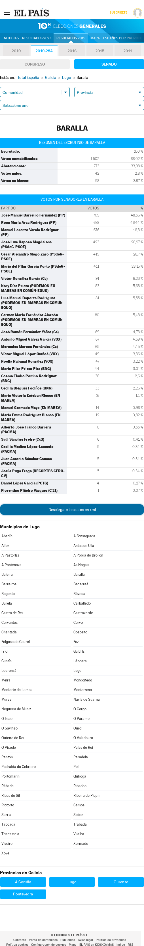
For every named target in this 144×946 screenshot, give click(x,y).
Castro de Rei (12, 613)
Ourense (121, 882)
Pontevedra (23, 894)
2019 (16, 51)
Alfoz (5, 546)
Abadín (6, 536)
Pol (76, 767)
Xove (5, 853)
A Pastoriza (10, 555)
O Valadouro (83, 738)
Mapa (95, 38)
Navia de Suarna (86, 699)
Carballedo (82, 603)
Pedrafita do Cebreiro (18, 767)
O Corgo (79, 709)
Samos (78, 805)
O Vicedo (8, 747)
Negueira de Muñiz (16, 709)
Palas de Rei (83, 747)
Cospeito (80, 632)
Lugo (77, 670)
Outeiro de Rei (12, 738)
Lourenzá (8, 670)
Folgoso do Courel (15, 642)
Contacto (19, 940)
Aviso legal (85, 940)
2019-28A (44, 51)
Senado (109, 64)
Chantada (9, 632)
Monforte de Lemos (16, 690)
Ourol (77, 728)
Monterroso (82, 690)
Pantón (7, 757)
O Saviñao (9, 728)
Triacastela (10, 834)
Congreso (35, 64)
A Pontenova (11, 565)
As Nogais (81, 565)
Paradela (80, 757)
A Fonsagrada (84, 536)
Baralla (79, 574)
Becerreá (80, 584)
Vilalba (78, 834)
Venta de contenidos (43, 940)
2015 (99, 51)
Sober (78, 815)
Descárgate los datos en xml (72, 509)
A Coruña (23, 882)
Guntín (6, 661)
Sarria (6, 815)
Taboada (8, 824)
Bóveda (79, 594)
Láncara (80, 661)
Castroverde (83, 613)
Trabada (80, 824)
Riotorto (7, 805)
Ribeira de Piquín (86, 795)
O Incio (6, 718)
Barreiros (8, 584)
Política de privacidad (111, 940)
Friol (4, 651)
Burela (6, 603)
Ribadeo (79, 786)
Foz (76, 642)
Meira (5, 680)
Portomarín (10, 776)
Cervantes (9, 622)
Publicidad (67, 940)
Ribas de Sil (10, 795)
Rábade (7, 786)
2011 (127, 51)
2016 (72, 51)
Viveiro (6, 843)
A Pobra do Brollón (88, 555)
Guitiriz (78, 651)
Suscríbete (118, 12)
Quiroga (79, 776)
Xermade (80, 843)
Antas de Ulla (83, 546)
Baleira (7, 574)
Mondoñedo (82, 680)
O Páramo (81, 718)
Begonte (8, 594)
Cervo (78, 622)
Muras (6, 699)
